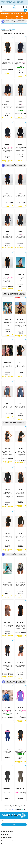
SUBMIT (14, 824)
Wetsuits (3, 29)
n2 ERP (19, 806)
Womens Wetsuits (10, 29)
